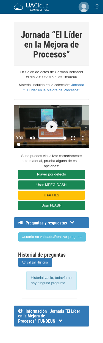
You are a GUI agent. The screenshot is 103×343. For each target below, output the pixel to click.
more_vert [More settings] (83, 138)
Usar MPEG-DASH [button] (52, 185)
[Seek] (51, 144)
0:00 (19, 138)
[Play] (51, 126)
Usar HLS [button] (51, 195)
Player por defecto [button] (51, 174)
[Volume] (52, 138)
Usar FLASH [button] (51, 205)
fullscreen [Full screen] (73, 138)
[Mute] (32, 138)
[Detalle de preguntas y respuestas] (49, 223)
